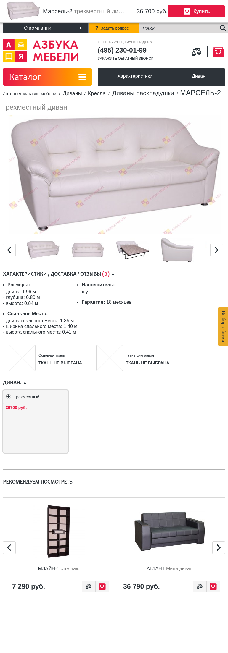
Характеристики (134, 76)
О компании (37, 28)
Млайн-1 (58, 568)
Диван (198, 76)
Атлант (169, 568)
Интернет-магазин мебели (29, 93)
